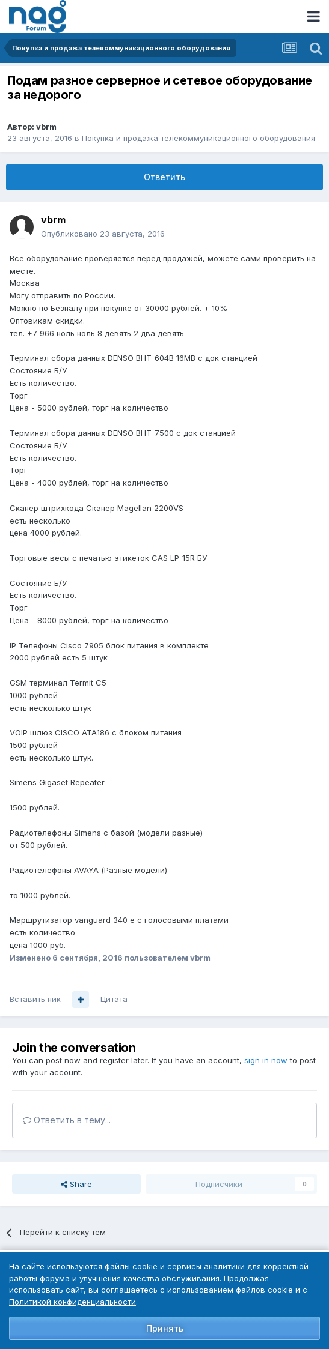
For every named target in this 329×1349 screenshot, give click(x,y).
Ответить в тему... (67, 1120)
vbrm (46, 126)
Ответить (164, 177)
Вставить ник (35, 999)
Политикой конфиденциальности (72, 1301)
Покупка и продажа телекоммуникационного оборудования (198, 138)
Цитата (114, 999)
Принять (164, 1328)
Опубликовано (103, 233)
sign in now (265, 1060)
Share (76, 1184)
